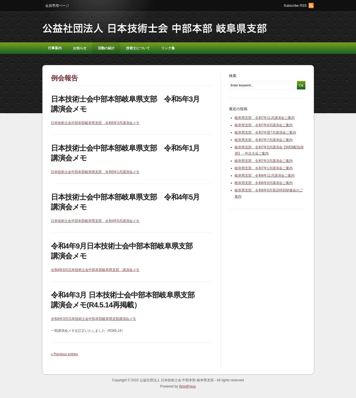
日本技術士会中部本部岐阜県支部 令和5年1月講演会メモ (95, 172)
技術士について (138, 48)
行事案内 (55, 48)
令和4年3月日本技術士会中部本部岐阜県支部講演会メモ (93, 319)
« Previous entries (64, 354)
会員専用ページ (57, 6)
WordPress (187, 386)
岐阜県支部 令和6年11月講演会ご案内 (265, 175)
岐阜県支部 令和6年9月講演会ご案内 (264, 183)
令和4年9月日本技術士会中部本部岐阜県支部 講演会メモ (95, 270)
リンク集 (168, 48)
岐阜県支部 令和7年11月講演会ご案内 (265, 118)
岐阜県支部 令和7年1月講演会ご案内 (264, 168)
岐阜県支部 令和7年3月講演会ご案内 (264, 161)
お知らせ (80, 48)
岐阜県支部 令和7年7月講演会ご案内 (264, 140)
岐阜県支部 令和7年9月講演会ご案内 (264, 125)
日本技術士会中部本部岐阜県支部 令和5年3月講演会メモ (95, 123)
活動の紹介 (106, 48)
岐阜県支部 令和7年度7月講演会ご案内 (265, 132)
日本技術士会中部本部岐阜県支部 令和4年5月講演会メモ (95, 221)
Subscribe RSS (295, 6)
